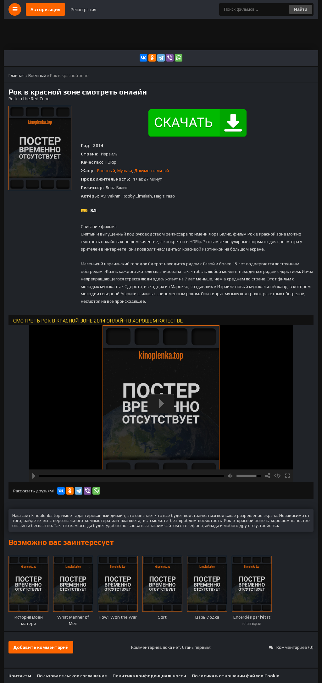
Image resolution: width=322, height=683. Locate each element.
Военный (106, 170)
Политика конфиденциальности (149, 675)
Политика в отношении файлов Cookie (235, 675)
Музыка (124, 170)
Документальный (151, 170)
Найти (300, 9)
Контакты (19, 675)
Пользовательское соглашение (72, 675)
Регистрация (83, 9)
